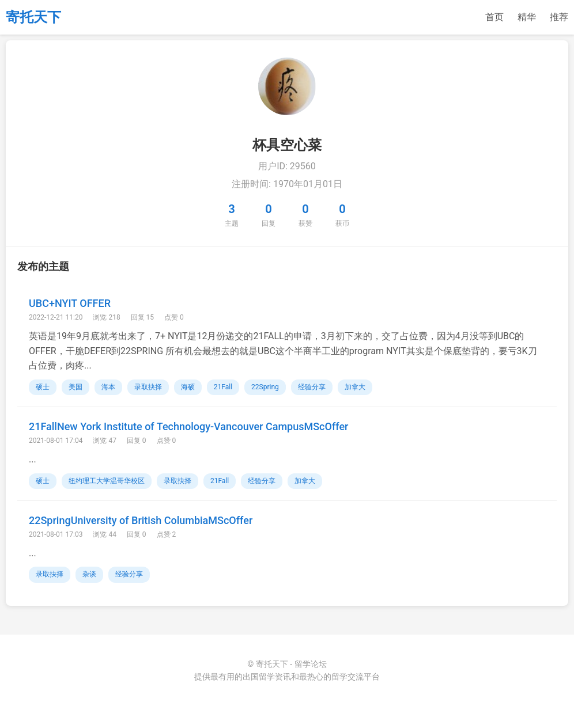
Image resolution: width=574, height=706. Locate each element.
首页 (494, 17)
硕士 (43, 387)
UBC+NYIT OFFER (70, 303)
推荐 (559, 17)
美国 (75, 387)
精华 (527, 17)
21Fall (223, 387)
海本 (108, 387)
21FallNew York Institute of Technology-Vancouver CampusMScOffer (188, 426)
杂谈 (89, 574)
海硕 (188, 387)
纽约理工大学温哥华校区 (107, 481)
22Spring (265, 387)
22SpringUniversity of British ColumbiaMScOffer (140, 520)
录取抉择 (148, 387)
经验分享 (312, 387)
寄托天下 (33, 17)
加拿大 (355, 387)
